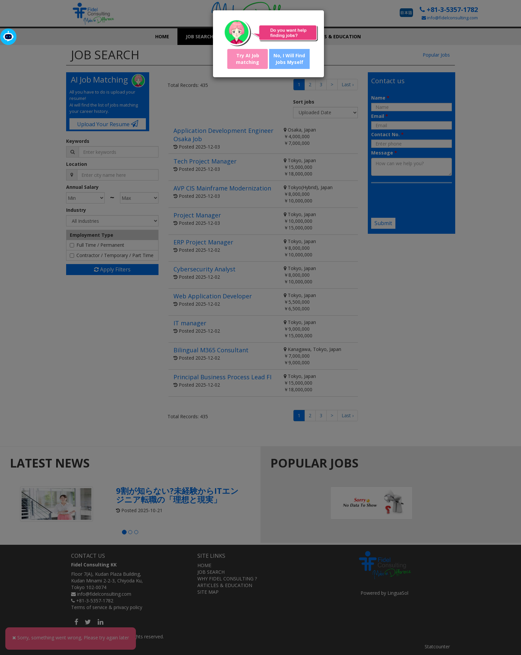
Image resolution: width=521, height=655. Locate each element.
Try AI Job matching (247, 58)
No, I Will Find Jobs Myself (289, 58)
